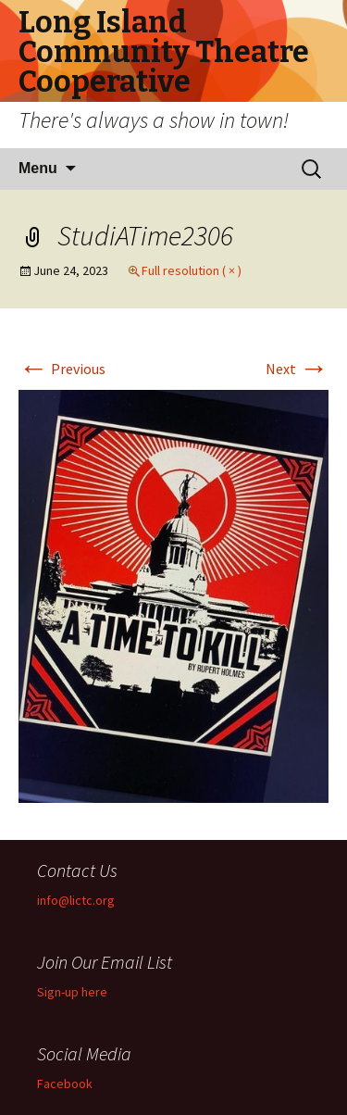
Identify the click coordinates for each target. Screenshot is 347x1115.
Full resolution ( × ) (192, 270)
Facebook (65, 1083)
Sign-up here (72, 991)
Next (297, 368)
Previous (62, 368)
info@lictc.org (76, 900)
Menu (38, 168)
